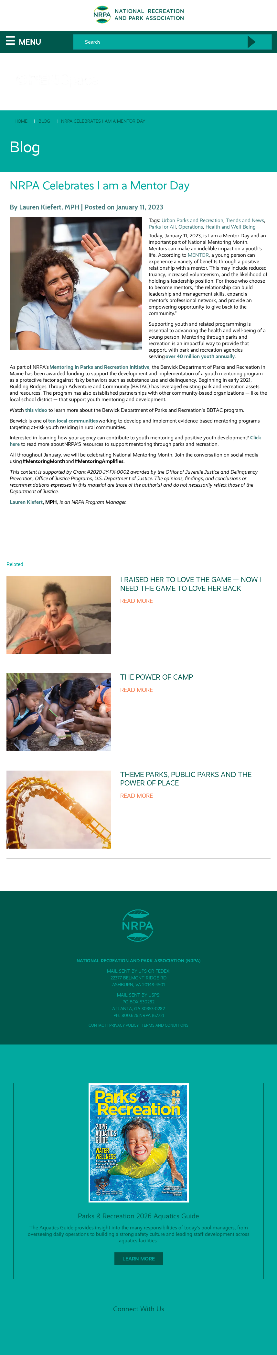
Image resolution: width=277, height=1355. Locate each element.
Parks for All (162, 227)
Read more (136, 601)
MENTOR (198, 255)
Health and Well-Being (231, 227)
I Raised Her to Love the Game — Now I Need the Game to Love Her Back (191, 584)
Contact (97, 1025)
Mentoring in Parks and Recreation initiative (99, 367)
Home (21, 121)
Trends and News (245, 220)
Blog (44, 121)
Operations (190, 227)
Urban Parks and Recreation (192, 220)
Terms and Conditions (165, 1025)
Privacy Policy (124, 1025)
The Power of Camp (156, 677)
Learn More (139, 1259)
